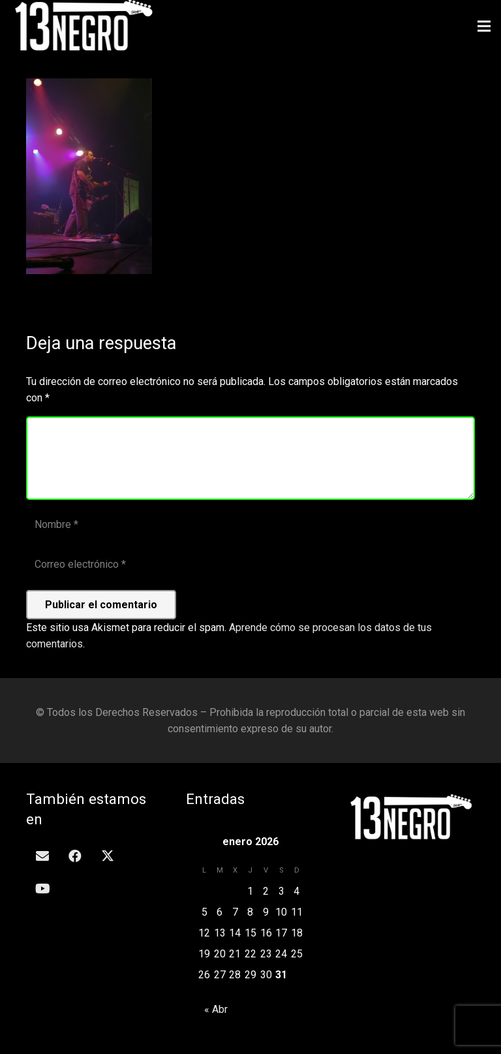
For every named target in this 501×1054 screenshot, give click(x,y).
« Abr (216, 1009)
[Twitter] (107, 856)
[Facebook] (75, 856)
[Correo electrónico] (250, 565)
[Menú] (484, 26)
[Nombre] (250, 525)
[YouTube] (42, 889)
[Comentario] (250, 458)
